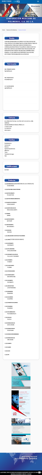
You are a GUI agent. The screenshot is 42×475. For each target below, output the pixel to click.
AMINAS (8, 213)
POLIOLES (9, 317)
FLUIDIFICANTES (11, 265)
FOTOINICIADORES (11, 271)
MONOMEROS (10, 291)
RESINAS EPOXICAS (11, 328)
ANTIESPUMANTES (10, 219)
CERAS (9, 239)
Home (3, 30)
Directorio (11, 1)
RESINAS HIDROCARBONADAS (13, 334)
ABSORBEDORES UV (10, 183)
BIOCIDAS (9, 230)
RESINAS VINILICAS (11, 337)
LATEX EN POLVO (11, 285)
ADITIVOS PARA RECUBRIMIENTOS (13, 198)
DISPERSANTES (10, 243)
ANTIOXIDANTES (10, 224)
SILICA (9, 350)
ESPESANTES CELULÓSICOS (13, 254)
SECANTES (9, 343)
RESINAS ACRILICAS (11, 323)
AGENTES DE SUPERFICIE (12, 202)
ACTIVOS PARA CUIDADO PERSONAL (13, 189)
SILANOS (9, 347)
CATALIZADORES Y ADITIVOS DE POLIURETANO (16, 235)
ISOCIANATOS (10, 280)
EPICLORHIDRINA (11, 248)
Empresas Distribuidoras (11, 30)
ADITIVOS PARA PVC (10, 193)
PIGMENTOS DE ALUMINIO (13, 302)
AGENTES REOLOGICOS (11, 208)
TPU (8, 354)
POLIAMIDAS (10, 306)
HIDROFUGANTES (11, 274)
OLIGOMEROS (10, 297)
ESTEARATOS (10, 260)
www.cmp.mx (7, 130)
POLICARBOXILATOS (11, 311)
